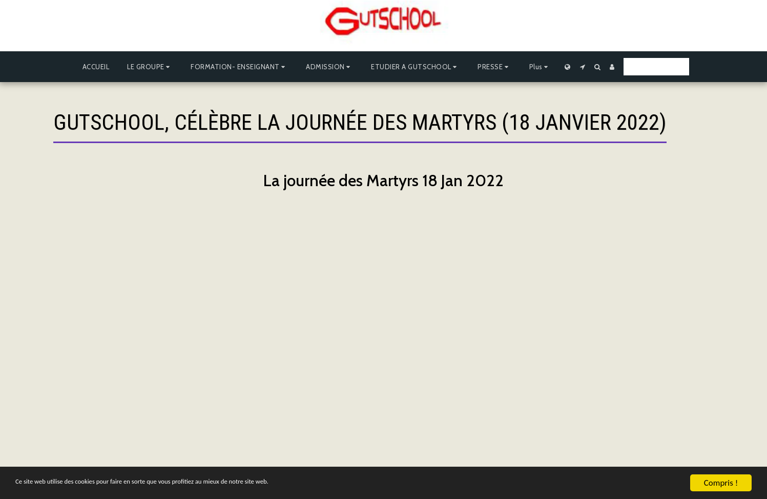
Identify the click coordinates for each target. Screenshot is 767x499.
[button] (150, 66)
